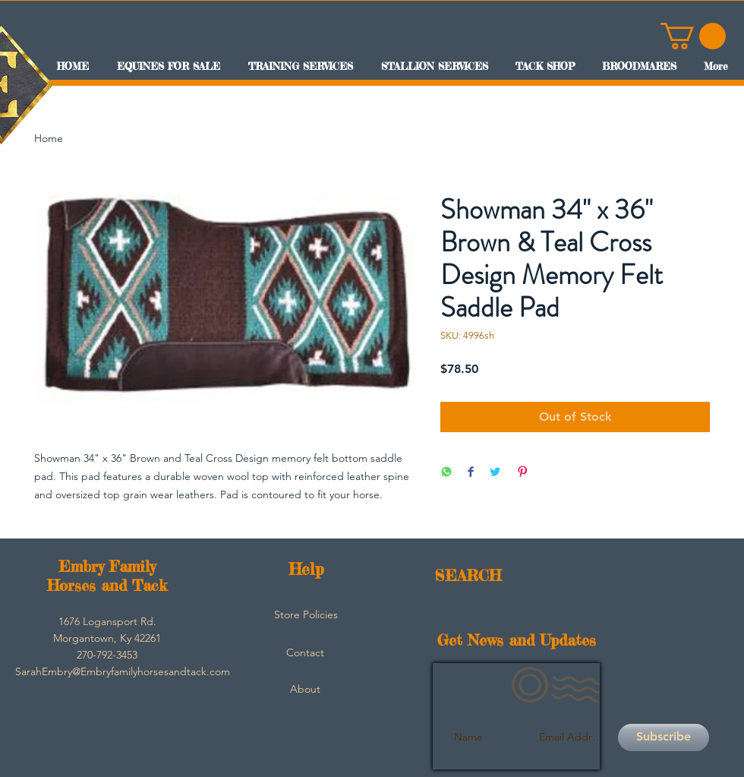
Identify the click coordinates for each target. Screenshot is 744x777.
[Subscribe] (663, 737)
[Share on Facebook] (471, 473)
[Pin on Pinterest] (522, 473)
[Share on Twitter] (495, 473)
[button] (693, 36)
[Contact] (305, 653)
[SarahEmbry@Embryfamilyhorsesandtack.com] (122, 672)
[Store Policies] (306, 615)
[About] (305, 689)
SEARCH (468, 575)
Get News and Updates (516, 639)
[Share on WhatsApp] (446, 473)
